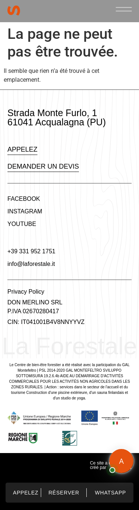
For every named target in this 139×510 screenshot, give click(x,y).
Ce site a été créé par (102, 465)
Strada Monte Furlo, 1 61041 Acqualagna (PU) (56, 117)
